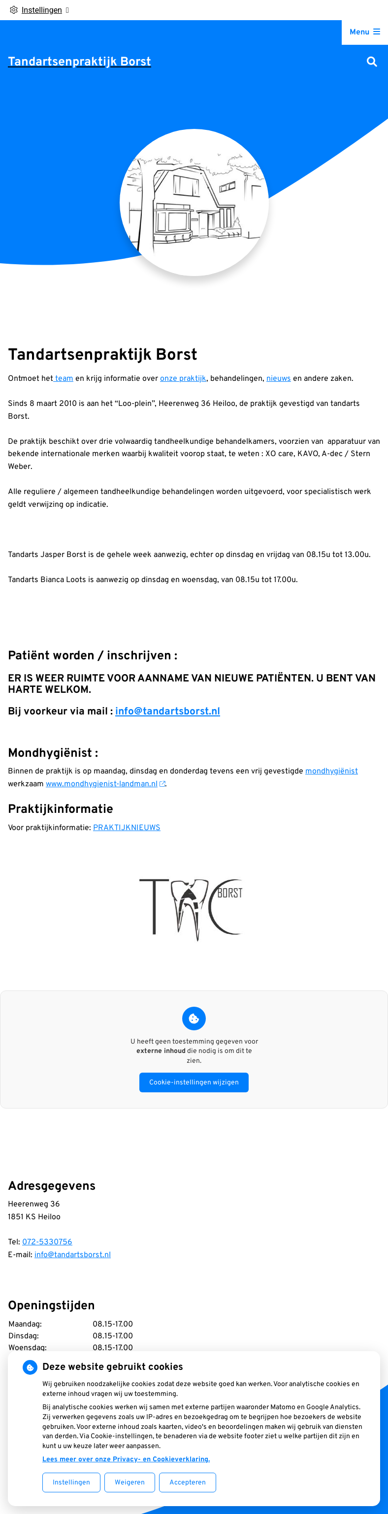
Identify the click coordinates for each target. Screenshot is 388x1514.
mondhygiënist (331, 771)
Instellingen (71, 1483)
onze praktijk (183, 379)
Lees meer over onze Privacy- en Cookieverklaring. (126, 1459)
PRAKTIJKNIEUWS (127, 828)
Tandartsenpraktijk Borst (79, 62)
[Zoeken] (372, 62)
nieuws (278, 379)
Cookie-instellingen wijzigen (194, 1083)
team (63, 379)
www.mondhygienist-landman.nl (105, 784)
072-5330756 (47, 1242)
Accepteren (187, 1483)
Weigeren (130, 1483)
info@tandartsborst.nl (167, 711)
